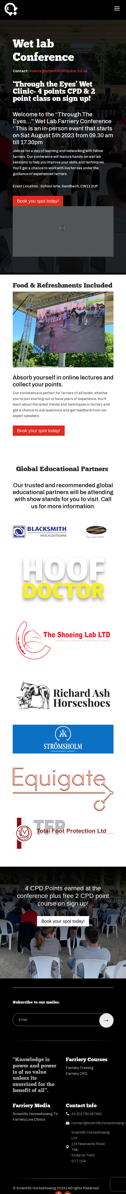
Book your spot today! (38, 430)
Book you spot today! (38, 201)
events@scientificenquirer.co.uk (58, 71)
